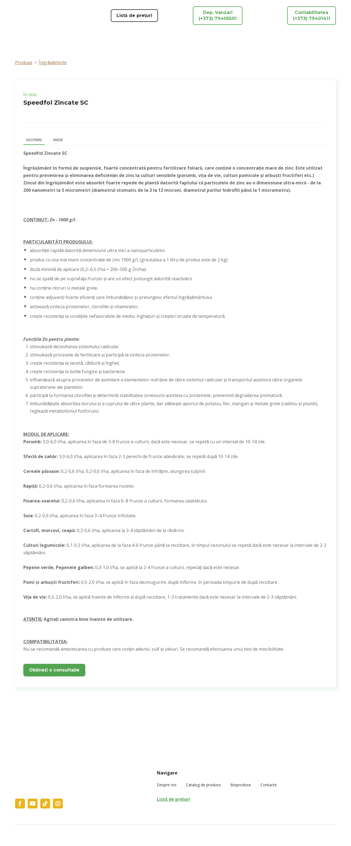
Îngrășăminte (53, 62)
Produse (23, 62)
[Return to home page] (49, 15)
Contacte (269, 784)
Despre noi (166, 784)
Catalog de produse (203, 784)
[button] (134, 15)
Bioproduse (240, 784)
